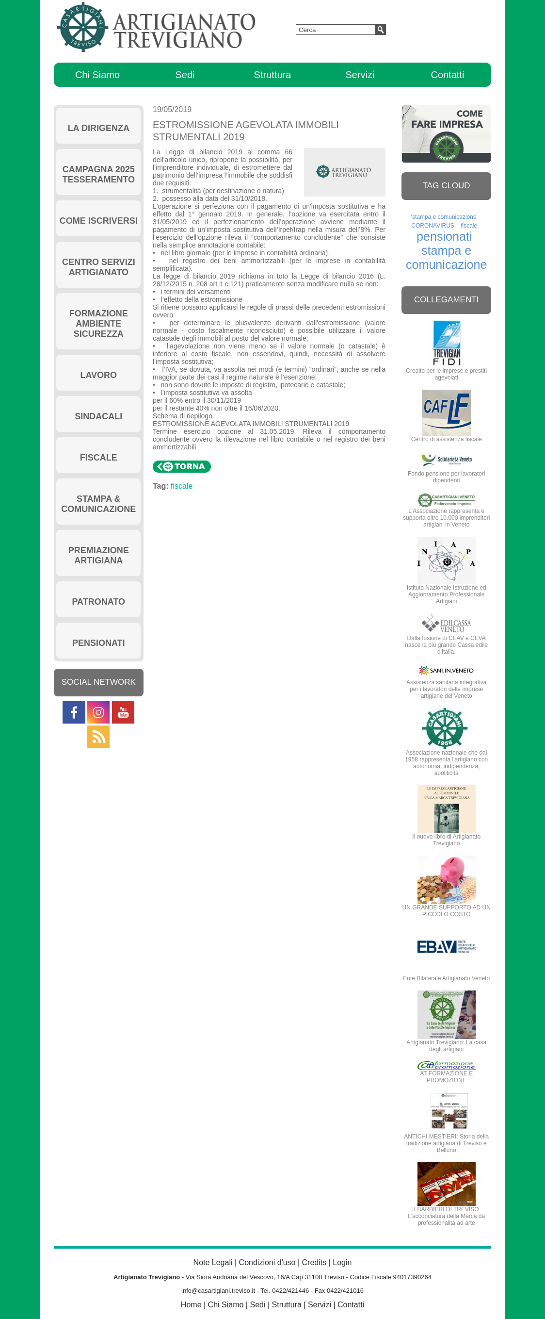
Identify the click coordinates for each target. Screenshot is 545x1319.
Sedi (184, 74)
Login (342, 1262)
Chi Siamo (97, 74)
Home (191, 1305)
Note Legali (213, 1262)
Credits (314, 1262)
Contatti (447, 74)
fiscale (186, 486)
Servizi (359, 74)
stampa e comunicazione (446, 257)
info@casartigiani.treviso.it (218, 1290)
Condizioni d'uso (267, 1262)
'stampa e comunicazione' (444, 217)
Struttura (272, 74)
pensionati (444, 236)
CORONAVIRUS (432, 225)
